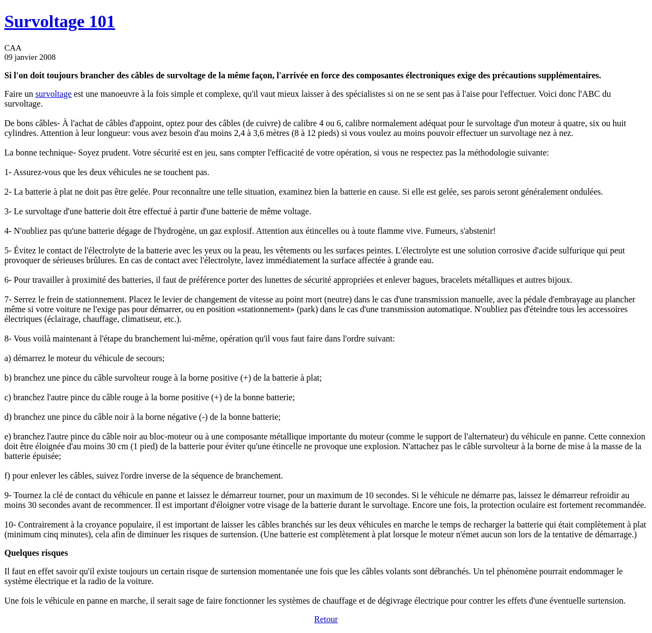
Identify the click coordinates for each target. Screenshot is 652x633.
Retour (326, 619)
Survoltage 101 (59, 21)
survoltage (53, 93)
